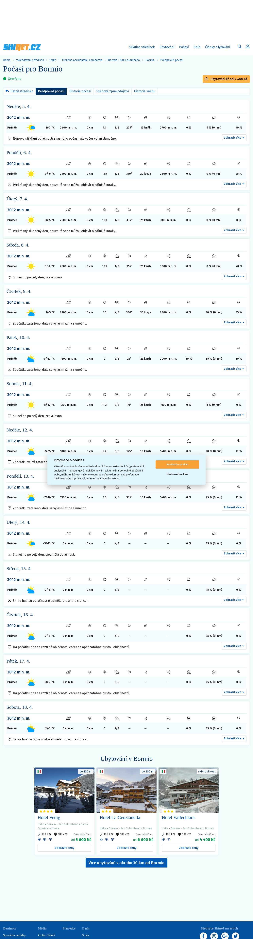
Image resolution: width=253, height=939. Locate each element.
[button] (234, 137)
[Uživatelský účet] (239, 47)
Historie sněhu (144, 91)
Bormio (150, 60)
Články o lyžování (217, 47)
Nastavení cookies (177, 474)
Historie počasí (80, 91)
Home (6, 60)
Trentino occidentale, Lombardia (82, 60)
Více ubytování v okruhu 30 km (126, 862)
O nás (85, 935)
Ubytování (168, 48)
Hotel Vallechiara (178, 817)
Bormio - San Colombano (124, 60)
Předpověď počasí (171, 60)
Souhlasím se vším (177, 464)
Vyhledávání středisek (30, 60)
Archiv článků (46, 935)
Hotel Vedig (49, 817)
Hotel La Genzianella (120, 817)
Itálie (53, 60)
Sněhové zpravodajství (112, 91)
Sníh (198, 48)
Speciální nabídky (14, 935)
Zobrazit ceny (64, 848)
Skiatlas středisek (142, 48)
